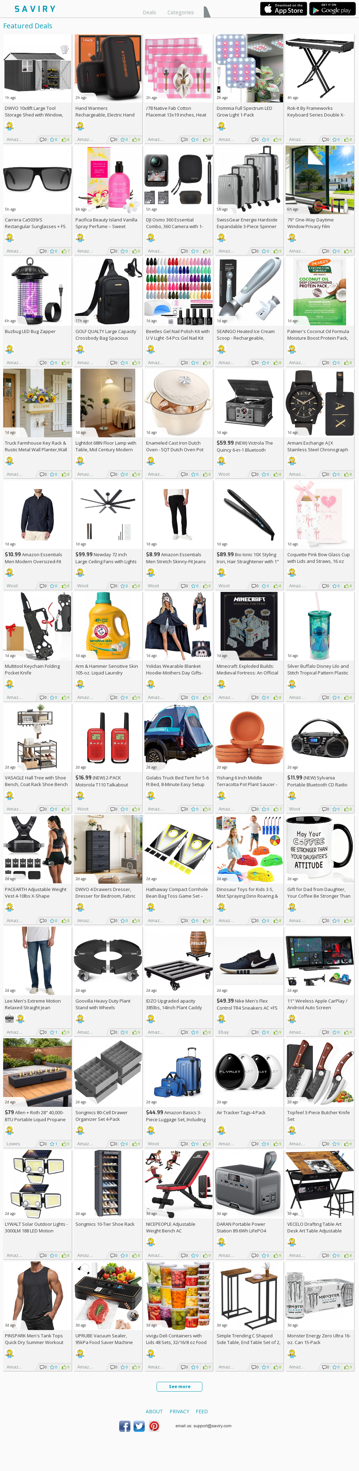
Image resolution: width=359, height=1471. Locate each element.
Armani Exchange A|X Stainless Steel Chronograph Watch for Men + (317, 449)
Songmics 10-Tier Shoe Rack (105, 1224)
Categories (180, 11)
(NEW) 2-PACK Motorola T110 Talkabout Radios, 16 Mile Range (102, 784)
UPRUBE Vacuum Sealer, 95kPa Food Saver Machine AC (104, 1342)
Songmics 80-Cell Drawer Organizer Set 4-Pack (102, 1115)
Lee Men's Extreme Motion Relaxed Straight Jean (33, 1004)
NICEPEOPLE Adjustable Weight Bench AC (170, 1227)
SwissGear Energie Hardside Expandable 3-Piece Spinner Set (247, 226)
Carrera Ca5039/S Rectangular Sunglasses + (35, 223)
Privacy (179, 1411)
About (154, 1411)
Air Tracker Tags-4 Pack (241, 1112)
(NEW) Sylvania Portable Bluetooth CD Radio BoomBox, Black (317, 784)
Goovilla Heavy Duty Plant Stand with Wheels (103, 1004)
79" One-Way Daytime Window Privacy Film (310, 223)
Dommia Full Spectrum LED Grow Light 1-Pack (244, 111)
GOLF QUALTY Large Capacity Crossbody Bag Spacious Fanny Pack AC (106, 338)
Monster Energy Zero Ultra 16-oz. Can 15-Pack (319, 1338)
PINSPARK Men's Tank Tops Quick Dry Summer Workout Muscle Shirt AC (34, 1342)
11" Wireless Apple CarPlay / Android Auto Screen (317, 1004)
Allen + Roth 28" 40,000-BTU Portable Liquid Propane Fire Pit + (35, 1119)
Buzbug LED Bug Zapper (30, 331)
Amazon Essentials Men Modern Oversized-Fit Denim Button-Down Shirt (33, 561)
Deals (149, 11)
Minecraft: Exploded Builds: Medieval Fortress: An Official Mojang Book (247, 673)
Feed (202, 1411)
